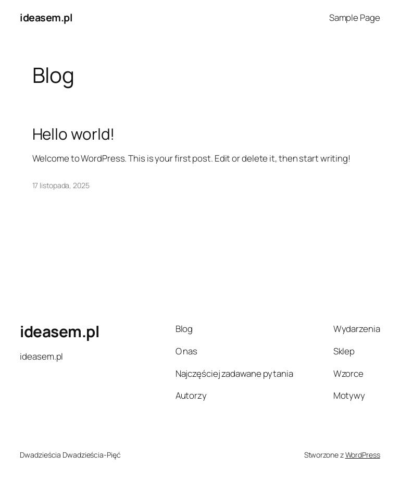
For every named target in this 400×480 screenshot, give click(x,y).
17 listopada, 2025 (61, 185)
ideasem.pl (46, 17)
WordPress (362, 455)
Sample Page (354, 17)
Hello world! (73, 133)
